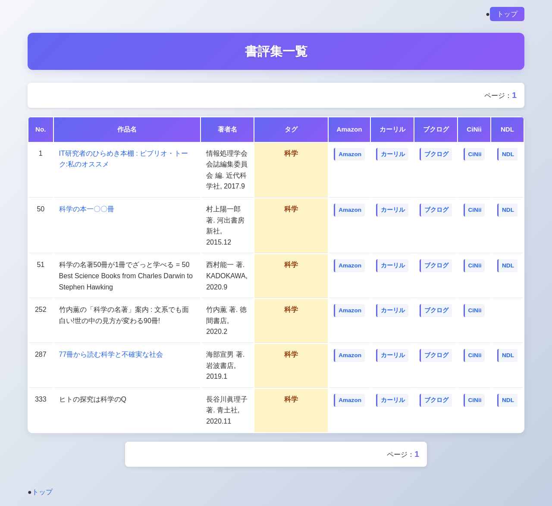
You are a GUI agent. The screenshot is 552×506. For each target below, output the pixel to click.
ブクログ (436, 154)
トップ (507, 14)
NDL (508, 154)
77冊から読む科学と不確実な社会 (111, 354)
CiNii (475, 154)
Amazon (350, 154)
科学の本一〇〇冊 (86, 209)
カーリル (393, 154)
